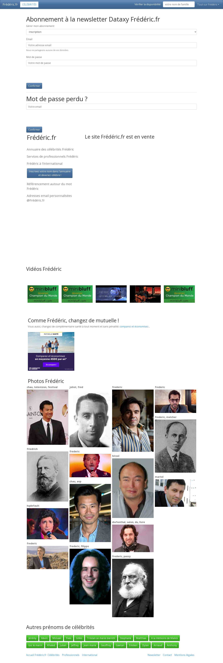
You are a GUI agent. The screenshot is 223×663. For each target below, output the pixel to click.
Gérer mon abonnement (40, 26)
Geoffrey (106, 645)
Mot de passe (34, 57)
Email (29, 39)
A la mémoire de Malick (164, 638)
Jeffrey (75, 645)
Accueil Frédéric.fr (36, 655)
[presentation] (49, 74)
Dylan (145, 645)
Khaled (51, 645)
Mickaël (56, 638)
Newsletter (154, 655)
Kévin (44, 638)
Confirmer (34, 86)
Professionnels (70, 655)
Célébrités (29, 4)
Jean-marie (89, 645)
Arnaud (158, 645)
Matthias (141, 638)
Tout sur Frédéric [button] (207, 4)
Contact (167, 655)
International (89, 655)
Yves (68, 638)
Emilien (133, 645)
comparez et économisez (134, 326)
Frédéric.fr (10, 4)
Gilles (79, 638)
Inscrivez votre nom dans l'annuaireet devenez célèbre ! (49, 173)
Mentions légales (184, 655)
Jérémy (32, 638)
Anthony (172, 645)
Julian (63, 645)
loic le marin (35, 645)
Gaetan (120, 645)
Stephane (125, 638)
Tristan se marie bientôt (101, 638)
